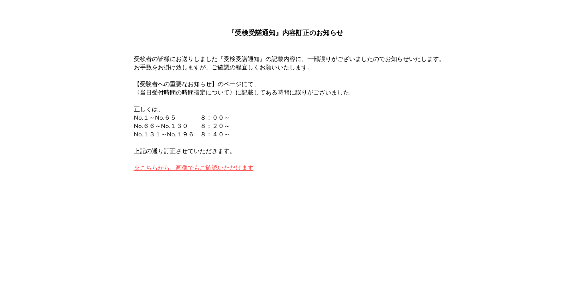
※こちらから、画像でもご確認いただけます (194, 167)
